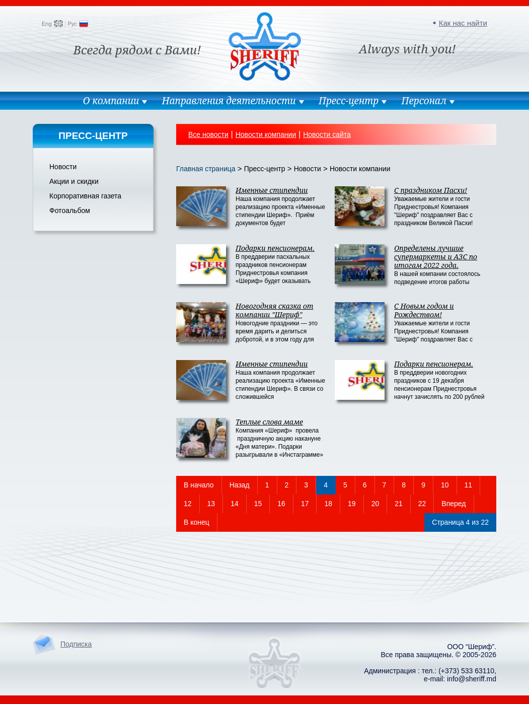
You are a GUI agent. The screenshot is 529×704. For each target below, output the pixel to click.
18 (328, 504)
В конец (196, 522)
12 (188, 504)
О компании (111, 100)
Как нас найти (463, 23)
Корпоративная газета (85, 196)
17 (305, 504)
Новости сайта (327, 134)
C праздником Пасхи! (430, 190)
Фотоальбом (69, 210)
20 (375, 504)
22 (422, 504)
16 (281, 504)
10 (445, 485)
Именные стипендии (272, 190)
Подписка (76, 644)
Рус (72, 24)
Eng (47, 24)
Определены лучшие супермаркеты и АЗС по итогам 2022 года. (435, 256)
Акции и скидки (74, 181)
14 (235, 504)
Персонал (424, 100)
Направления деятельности (229, 100)
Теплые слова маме (269, 422)
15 (258, 504)
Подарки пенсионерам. (275, 248)
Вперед (453, 504)
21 (399, 504)
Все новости (208, 134)
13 (211, 504)
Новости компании (266, 134)
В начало (199, 485)
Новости (63, 167)
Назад (240, 485)
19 (352, 504)
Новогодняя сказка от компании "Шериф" (274, 310)
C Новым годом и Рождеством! (424, 310)
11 (469, 485)
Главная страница (206, 169)
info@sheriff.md (471, 679)
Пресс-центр (349, 100)
